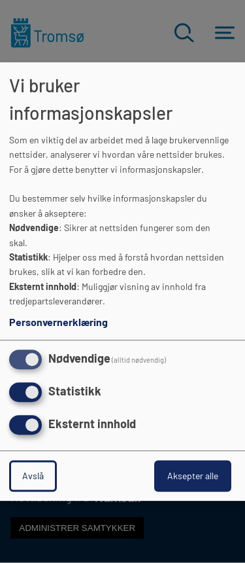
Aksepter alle (192, 475)
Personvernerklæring (58, 322)
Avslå (33, 475)
